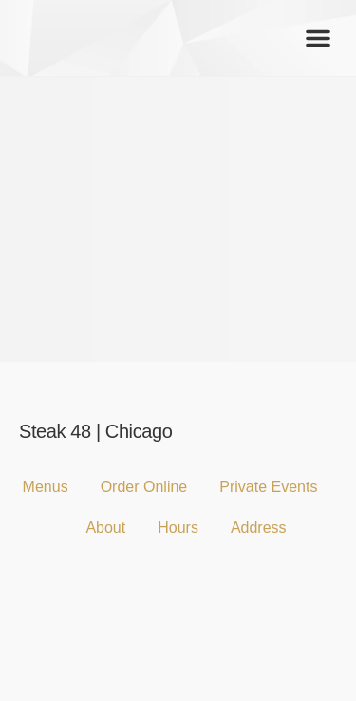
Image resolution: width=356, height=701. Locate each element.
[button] (318, 38)
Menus (45, 487)
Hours (178, 528)
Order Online (144, 487)
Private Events (268, 487)
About (105, 528)
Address (259, 528)
